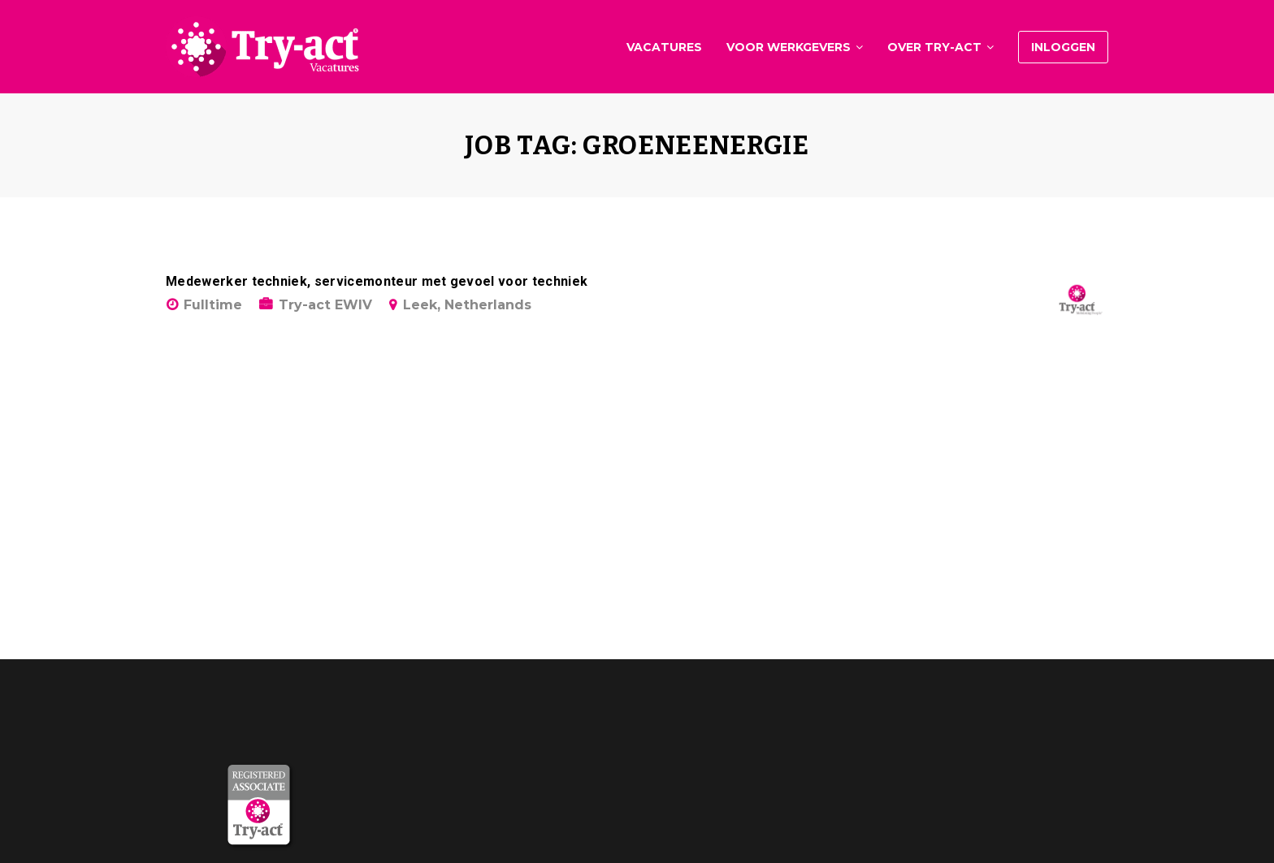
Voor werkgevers (788, 47)
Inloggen (1063, 47)
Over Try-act (934, 47)
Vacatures (664, 47)
